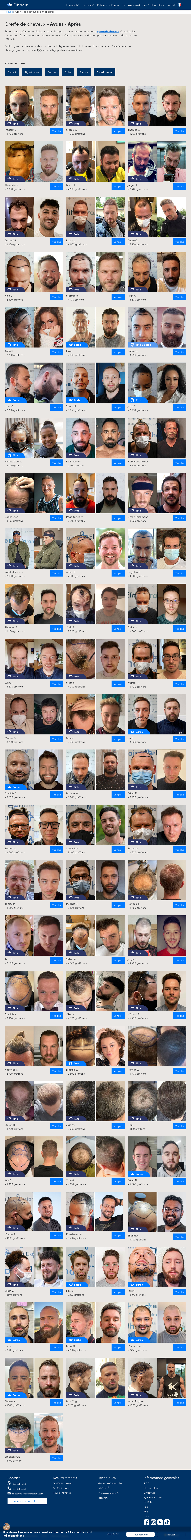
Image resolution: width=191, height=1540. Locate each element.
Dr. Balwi (148, 1502)
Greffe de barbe (61, 1487)
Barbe (68, 72)
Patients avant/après (108, 4)
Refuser (171, 1534)
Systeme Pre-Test (153, 1497)
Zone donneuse (104, 72)
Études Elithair (151, 1487)
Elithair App (149, 1492)
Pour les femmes (62, 1492)
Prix (123, 4)
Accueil (9, 11)
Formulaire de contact (23, 1501)
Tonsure (84, 72)
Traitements (72, 4)
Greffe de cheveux (63, 1483)
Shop (161, 4)
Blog (153, 4)
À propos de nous (137, 4)
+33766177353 (18, 1483)
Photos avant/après (108, 1492)
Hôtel (146, 1516)
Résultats (103, 1497)
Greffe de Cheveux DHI (110, 1483)
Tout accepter (140, 1534)
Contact (171, 4)
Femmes (52, 72)
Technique (87, 4)
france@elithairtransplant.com (27, 1493)
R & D (146, 1483)
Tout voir (12, 72)
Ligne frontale (32, 72)
